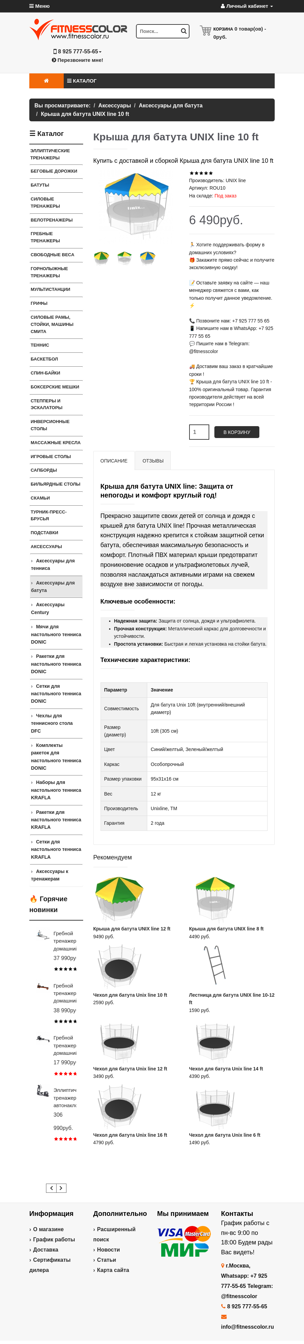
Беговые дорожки (54, 171)
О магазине (48, 1229)
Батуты (40, 185)
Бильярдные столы (55, 484)
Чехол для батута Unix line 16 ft (130, 1135)
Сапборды (44, 470)
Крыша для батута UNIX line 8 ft (226, 928)
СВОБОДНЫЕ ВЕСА (52, 254)
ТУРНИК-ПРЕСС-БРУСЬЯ (49, 515)
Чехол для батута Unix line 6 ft (224, 1135)
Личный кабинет (247, 6)
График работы (54, 1239)
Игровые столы (51, 456)
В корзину (237, 432)
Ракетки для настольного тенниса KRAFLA (56, 819)
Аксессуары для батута (53, 586)
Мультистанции (50, 289)
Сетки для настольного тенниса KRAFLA (56, 849)
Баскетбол (44, 359)
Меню (39, 6)
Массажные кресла (56, 442)
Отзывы (153, 461)
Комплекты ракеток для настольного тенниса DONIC (56, 757)
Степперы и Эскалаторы (46, 404)
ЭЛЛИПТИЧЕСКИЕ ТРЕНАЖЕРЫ (50, 154)
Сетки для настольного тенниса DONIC (56, 693)
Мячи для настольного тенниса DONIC (56, 634)
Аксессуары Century (47, 608)
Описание (114, 461)
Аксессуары (46, 546)
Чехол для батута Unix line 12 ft (130, 1068)
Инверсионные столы (50, 425)
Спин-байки (45, 373)
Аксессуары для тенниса (53, 564)
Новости (108, 1250)
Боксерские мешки (55, 386)
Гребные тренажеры (45, 237)
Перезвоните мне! (77, 60)
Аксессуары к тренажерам (49, 875)
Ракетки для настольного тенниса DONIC (56, 663)
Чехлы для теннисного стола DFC (52, 723)
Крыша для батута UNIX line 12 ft (132, 928)
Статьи (106, 1260)
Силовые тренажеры (45, 202)
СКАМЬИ (40, 498)
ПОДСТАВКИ (44, 532)
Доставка (45, 1250)
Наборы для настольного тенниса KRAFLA (56, 790)
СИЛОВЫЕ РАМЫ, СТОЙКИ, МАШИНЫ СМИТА (52, 324)
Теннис (40, 345)
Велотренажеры (52, 220)
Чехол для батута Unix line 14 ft (226, 1068)
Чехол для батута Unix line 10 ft (130, 995)
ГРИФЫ (39, 303)
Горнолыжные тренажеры (49, 272)
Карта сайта (113, 1270)
